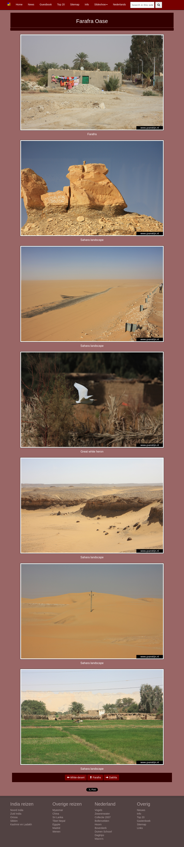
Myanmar (57, 810)
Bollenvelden (102, 820)
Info (87, 4)
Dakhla (111, 777)
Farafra (95, 777)
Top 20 (61, 4)
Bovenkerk (101, 828)
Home (19, 4)
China (55, 813)
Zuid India (15, 813)
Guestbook (46, 4)
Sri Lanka (57, 817)
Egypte (56, 824)
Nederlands (119, 4)
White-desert (75, 777)
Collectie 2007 (103, 817)
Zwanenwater (102, 813)
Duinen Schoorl (103, 831)
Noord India (16, 810)
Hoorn (98, 824)
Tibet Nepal (58, 820)
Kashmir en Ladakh (21, 824)
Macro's (99, 838)
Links (140, 828)
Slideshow (101, 4)
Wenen (56, 831)
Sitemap (74, 4)
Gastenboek (144, 820)
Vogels (98, 810)
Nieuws (141, 810)
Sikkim (14, 820)
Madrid (56, 828)
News (31, 4)
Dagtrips (99, 835)
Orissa (13, 817)
